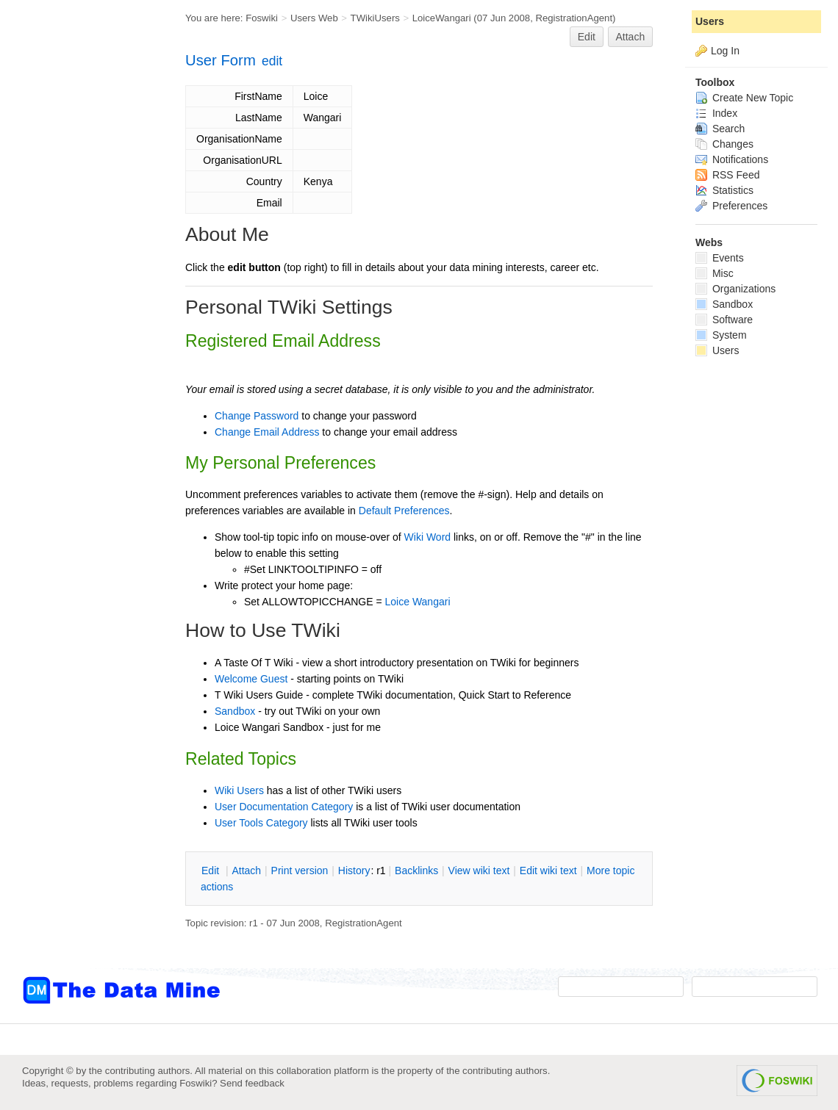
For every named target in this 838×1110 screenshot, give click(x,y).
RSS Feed (727, 175)
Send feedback (252, 1083)
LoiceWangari (441, 18)
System (721, 335)
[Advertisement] (81, 296)
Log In (725, 51)
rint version (300, 870)
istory (354, 870)
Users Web (314, 18)
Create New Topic (744, 98)
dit (211, 870)
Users (709, 21)
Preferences (731, 206)
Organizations (735, 289)
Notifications (731, 159)
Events (719, 258)
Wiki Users (239, 790)
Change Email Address (267, 432)
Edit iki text (548, 870)
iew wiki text (479, 870)
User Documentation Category (284, 806)
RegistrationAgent (573, 18)
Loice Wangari (418, 602)
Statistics (724, 190)
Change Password (256, 416)
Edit (586, 37)
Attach (630, 37)
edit (272, 61)
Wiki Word (427, 537)
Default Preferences (404, 510)
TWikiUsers (375, 18)
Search (720, 128)
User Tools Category (261, 823)
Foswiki (262, 18)
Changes (724, 144)
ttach (246, 870)
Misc (714, 273)
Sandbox (235, 711)
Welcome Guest (251, 679)
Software (724, 319)
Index (716, 113)
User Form (220, 60)
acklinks (416, 870)
